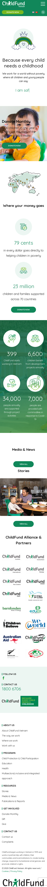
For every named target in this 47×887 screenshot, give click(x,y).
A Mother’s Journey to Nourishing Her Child (23, 497)
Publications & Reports (23, 801)
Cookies (5, 871)
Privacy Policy (16, 871)
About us (23, 730)
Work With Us (23, 745)
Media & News (23, 796)
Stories (23, 464)
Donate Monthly (23, 121)
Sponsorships (23, 814)
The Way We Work (23, 735)
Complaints (23, 841)
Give (23, 824)
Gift (23, 819)
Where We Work (23, 740)
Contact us (23, 836)
